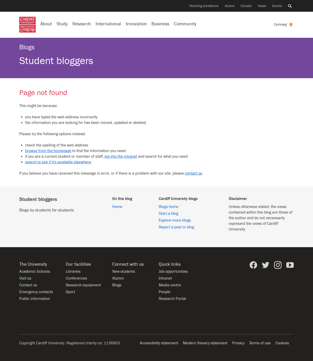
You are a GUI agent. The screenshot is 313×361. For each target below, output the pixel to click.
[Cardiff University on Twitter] (265, 265)
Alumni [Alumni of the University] (230, 6)
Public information (34, 298)
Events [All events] (277, 6)
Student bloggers (56, 61)
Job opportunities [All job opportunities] (173, 271)
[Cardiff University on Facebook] (253, 265)
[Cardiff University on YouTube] (290, 265)
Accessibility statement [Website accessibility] (159, 343)
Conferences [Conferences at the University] (76, 278)
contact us (193, 173)
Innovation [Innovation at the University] (136, 24)
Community (185, 24)
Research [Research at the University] (81, 24)
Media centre (170, 285)
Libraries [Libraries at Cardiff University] (73, 271)
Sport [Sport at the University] (70, 292)
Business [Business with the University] (160, 24)
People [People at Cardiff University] (164, 292)
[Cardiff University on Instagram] (278, 265)
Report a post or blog (176, 227)
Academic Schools (34, 271)
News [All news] (262, 6)
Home (117, 206)
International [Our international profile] (108, 24)
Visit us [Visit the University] (25, 278)
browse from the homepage (48, 151)
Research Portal (172, 298)
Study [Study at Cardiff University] (62, 24)
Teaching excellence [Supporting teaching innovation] (204, 6)
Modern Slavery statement (205, 343)
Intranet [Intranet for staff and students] (165, 278)
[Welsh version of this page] (284, 25)
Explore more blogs (175, 220)
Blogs (27, 47)
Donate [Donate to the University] (246, 6)
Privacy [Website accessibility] (238, 343)
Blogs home (168, 206)
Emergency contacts (36, 292)
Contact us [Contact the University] (28, 285)
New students (123, 271)
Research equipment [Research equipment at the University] (83, 285)
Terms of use (260, 343)
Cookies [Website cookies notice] (282, 343)
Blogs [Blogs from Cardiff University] (116, 285)
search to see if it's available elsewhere (58, 162)
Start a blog (168, 213)
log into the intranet (120, 156)
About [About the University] (46, 24)
